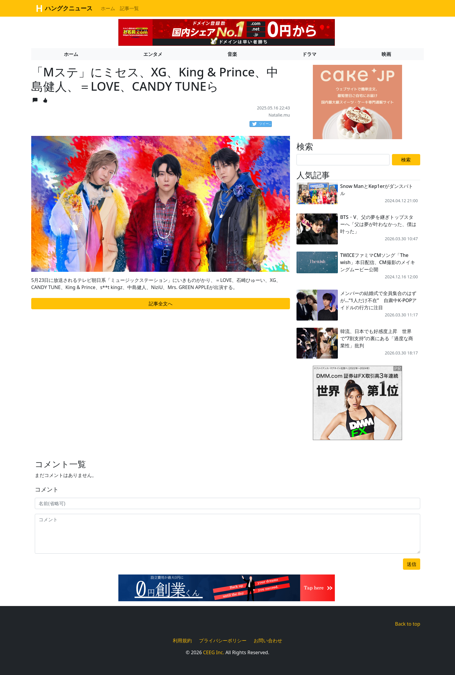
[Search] (343, 159)
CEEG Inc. (213, 652)
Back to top (407, 624)
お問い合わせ (268, 640)
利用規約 (182, 640)
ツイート (262, 124)
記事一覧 (129, 8)
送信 (411, 564)
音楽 (232, 54)
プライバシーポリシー (223, 640)
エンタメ (152, 54)
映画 (386, 54)
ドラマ (309, 54)
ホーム (108, 8)
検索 (406, 159)
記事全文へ (160, 303)
